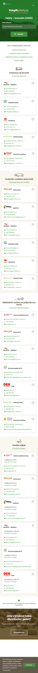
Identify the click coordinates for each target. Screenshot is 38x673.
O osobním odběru (19, 448)
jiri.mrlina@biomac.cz (13, 94)
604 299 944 (10, 91)
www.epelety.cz (11, 212)
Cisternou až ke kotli (19, 50)
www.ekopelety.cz (12, 107)
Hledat (20, 34)
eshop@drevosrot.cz (13, 199)
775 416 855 (10, 109)
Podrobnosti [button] (6, 670)
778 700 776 (10, 127)
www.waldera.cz (11, 125)
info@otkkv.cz (11, 324)
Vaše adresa (6, 23)
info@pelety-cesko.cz (14, 146)
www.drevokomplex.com (14, 372)
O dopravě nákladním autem (19, 308)
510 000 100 (10, 393)
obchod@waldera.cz (13, 130)
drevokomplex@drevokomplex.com (18, 377)
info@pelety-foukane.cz (14, 163)
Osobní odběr (19, 60)
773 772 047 (10, 161)
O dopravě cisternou (19, 76)
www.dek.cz (10, 390)
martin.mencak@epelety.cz (16, 217)
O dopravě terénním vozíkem (19, 182)
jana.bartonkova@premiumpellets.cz (19, 429)
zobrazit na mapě (10, 462)
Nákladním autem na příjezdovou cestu (19, 57)
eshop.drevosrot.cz (12, 194)
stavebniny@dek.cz (13, 395)
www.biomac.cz (11, 89)
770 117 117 (9, 375)
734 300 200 (10, 196)
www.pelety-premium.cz (14, 424)
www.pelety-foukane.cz (14, 158)
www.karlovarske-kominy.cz (16, 319)
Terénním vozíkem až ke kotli (19, 53)
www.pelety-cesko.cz (13, 282)
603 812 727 (10, 143)
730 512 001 (10, 322)
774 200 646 (10, 214)
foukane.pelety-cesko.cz (14, 141)
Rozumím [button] (29, 665)
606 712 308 (10, 427)
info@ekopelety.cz (12, 112)
